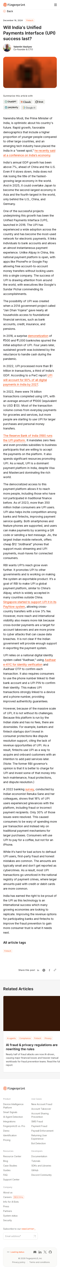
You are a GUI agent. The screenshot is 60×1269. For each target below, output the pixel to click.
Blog (5, 1161)
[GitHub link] (50, 1252)
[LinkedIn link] (40, 1252)
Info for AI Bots (11, 1201)
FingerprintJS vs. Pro (14, 1126)
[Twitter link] (45, 1252)
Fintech (29, 20)
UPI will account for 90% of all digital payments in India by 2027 (27, 380)
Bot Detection (38, 1143)
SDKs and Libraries (41, 1165)
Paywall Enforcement (42, 1130)
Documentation (39, 1156)
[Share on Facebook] (50, 970)
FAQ (5, 1175)
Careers (13, 1197)
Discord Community (41, 1175)
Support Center (11, 1179)
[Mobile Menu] (55, 5)
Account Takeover (41, 1108)
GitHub (34, 1170)
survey (29, 789)
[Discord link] (34, 1252)
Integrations (9, 1121)
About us (7, 1192)
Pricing (6, 1140)
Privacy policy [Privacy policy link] (18, 1262)
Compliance (25, 1038)
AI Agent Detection (13, 1116)
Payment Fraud (39, 1126)
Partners (7, 1211)
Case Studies (10, 1165)
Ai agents (11, 1038)
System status (10, 1215)
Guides (7, 1170)
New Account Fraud (41, 1104)
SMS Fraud (37, 1121)
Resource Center (12, 1156)
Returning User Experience (39, 1137)
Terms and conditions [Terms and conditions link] (39, 1262)
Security (7, 1220)
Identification (10, 1135)
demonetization (38, 335)
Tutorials (35, 1161)
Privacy (48, 1038)
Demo (6, 1130)
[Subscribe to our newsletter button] (34, 1236)
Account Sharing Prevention (40, 1115)
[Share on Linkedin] (38, 970)
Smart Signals (10, 1112)
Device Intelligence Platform (13, 1106)
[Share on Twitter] (44, 970)
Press (6, 1206)
